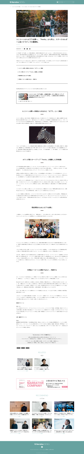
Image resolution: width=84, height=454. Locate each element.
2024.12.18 (19, 370)
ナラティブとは (42, 449)
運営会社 (46, 449)
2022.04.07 (11, 433)
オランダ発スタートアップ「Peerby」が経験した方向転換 (30, 71)
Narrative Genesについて (34, 449)
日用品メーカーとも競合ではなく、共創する (27, 79)
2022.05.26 (55, 416)
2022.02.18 (33, 433)
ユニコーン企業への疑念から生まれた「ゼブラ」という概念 (30, 68)
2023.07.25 (36, 370)
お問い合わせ (51, 449)
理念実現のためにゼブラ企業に (24, 75)
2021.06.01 (55, 433)
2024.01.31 (11, 416)
